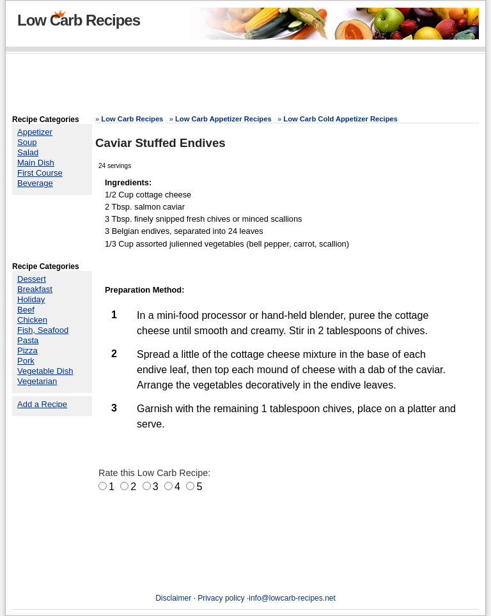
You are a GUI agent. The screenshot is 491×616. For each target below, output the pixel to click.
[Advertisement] (245, 86)
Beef (26, 309)
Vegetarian (37, 381)
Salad (27, 152)
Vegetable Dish (45, 371)
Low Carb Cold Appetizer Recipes (340, 119)
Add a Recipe (42, 404)
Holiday (31, 299)
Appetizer (34, 132)
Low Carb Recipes (78, 20)
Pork (26, 361)
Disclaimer (173, 598)
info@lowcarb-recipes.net (292, 598)
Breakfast (34, 289)
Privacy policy (221, 598)
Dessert (31, 279)
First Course (40, 173)
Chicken (32, 320)
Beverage (35, 183)
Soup (26, 142)
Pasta (27, 340)
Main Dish (35, 162)
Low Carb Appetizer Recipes (223, 119)
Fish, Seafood (42, 330)
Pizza (27, 350)
